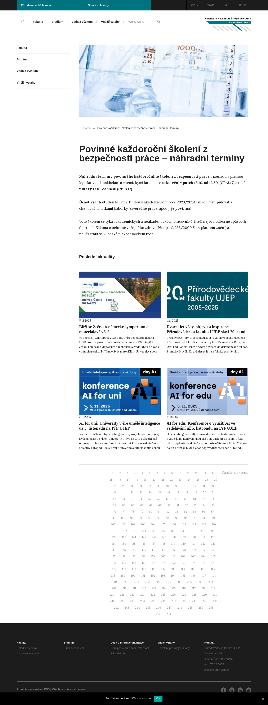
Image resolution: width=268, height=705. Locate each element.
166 (114, 563)
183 (173, 569)
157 (133, 556)
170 (154, 563)
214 (164, 588)
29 (123, 486)
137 (154, 543)
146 (134, 550)
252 (158, 614)
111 (115, 531)
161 (173, 556)
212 (144, 588)
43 (141, 492)
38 (203, 486)
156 (123, 556)
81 (159, 511)
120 (201, 531)
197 (204, 575)
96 (186, 518)
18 (136, 479)
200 (126, 582)
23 (180, 479)
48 (186, 492)
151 (184, 550)
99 (213, 518)
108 (194, 524)
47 (177, 492)
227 (184, 594)
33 (158, 486)
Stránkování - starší (235, 472)
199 (116, 582)
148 (154, 550)
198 (214, 575)
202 (147, 582)
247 (169, 607)
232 (122, 601)
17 (128, 479)
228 (194, 594)
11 (188, 473)
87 (212, 511)
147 (144, 550)
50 (204, 492)
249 (190, 607)
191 (143, 575)
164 (203, 556)
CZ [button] (194, 5)
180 (144, 569)
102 (133, 524)
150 (174, 550)
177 (114, 569)
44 (150, 492)
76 (115, 511)
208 (210, 582)
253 (168, 614)
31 (141, 486)
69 (160, 505)
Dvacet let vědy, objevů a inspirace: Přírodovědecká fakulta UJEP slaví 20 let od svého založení (206, 331)
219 (213, 588)
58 (167, 499)
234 (142, 601)
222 (132, 594)
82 (167, 511)
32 (150, 486)
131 (203, 537)
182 (163, 569)
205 (179, 582)
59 (176, 499)
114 (144, 531)
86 (203, 511)
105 (163, 524)
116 (163, 531)
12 (196, 473)
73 (195, 505)
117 (172, 531)
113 (134, 531)
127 (164, 537)
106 (173, 524)
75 (212, 505)
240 (204, 601)
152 (194, 550)
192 (153, 575)
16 (120, 479)
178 (124, 569)
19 (145, 479)
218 (203, 588)
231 (112, 601)
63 (212, 499)
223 (142, 594)
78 (132, 511)
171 (164, 563)
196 (193, 575)
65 (123, 505)
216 (184, 588)
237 (173, 601)
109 (204, 524)
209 (114, 588)
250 (200, 607)
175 (203, 563)
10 (180, 473)
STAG (210, 5)
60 (185, 499)
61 (194, 499)
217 (194, 588)
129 (184, 537)
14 (213, 473)
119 (191, 531)
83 (176, 511)
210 (124, 588)
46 (168, 492)
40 (114, 492)
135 (134, 543)
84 (185, 511)
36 (185, 486)
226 (173, 594)
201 (137, 582)
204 (168, 582)
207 (200, 582)
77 (123, 511)
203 (158, 582)
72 (186, 505)
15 (111, 479)
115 (153, 531)
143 (213, 543)
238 (184, 601)
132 (213, 537)
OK (158, 698)
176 (213, 563)
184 (183, 569)
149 (164, 550)
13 (205, 473)
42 (132, 492)
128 (174, 537)
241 (215, 601)
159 (153, 556)
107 (184, 524)
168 (134, 563)
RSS (47, 689)
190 (133, 575)
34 (167, 486)
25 (197, 479)
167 (124, 563)
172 (174, 563)
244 (137, 607)
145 (124, 550)
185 (193, 569)
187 (213, 569)
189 (123, 575)
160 (163, 556)
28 (114, 486)
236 (163, 601)
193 (163, 575)
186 (203, 569)
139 (173, 543)
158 (143, 556)
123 (124, 537)
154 (213, 550)
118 (182, 531)
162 (183, 556)
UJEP (242, 5)
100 (113, 524)
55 (141, 499)
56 (150, 499)
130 (194, 537)
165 (213, 556)
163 (193, 556)
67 (141, 505)
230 (215, 594)
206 (189, 582)
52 (114, 499)
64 (114, 505)
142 (203, 543)
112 (125, 531)
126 (154, 537)
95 (176, 518)
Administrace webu (29, 689)
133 (114, 543)
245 (148, 607)
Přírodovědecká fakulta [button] (50, 5)
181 (154, 569)
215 (174, 588)
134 (124, 543)
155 (114, 556)
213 (154, 588)
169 (144, 563)
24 (189, 479)
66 (132, 505)
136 (144, 543)
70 (169, 505)
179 (134, 569)
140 (183, 543)
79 (141, 511)
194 (173, 575)
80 (150, 511)
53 (123, 499)
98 (204, 518)
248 (179, 607)
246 (158, 607)
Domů (87, 128)
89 (122, 518)
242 (116, 607)
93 (158, 518)
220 (112, 594)
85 (194, 511)
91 (140, 518)
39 (212, 486)
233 (132, 601)
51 (213, 492)
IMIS (226, 5)
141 (193, 543)
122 (114, 537)
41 (123, 492)
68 (150, 505)
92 (149, 518)
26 (206, 479)
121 (211, 531)
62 (203, 499)
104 (153, 524)
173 (184, 563)
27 (215, 479)
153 (204, 550)
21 (162, 479)
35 (176, 486)
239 (194, 601)
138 (163, 543)
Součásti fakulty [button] (117, 5)
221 (122, 594)
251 (211, 607)
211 (134, 588)
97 (195, 518)
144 (113, 550)
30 (132, 486)
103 (143, 524)
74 (204, 505)
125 (144, 537)
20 (154, 479)
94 (167, 518)
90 (132, 518)
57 (158, 499)
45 (159, 492)
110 (214, 524)
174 (193, 563)
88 (113, 518)
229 (204, 594)
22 (171, 479)
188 (113, 575)
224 (153, 594)
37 (194, 486)
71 (178, 505)
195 (183, 575)
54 (132, 499)
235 (153, 601)
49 (195, 492)
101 (123, 524)
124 (134, 537)
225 (163, 594)
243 (127, 607)
